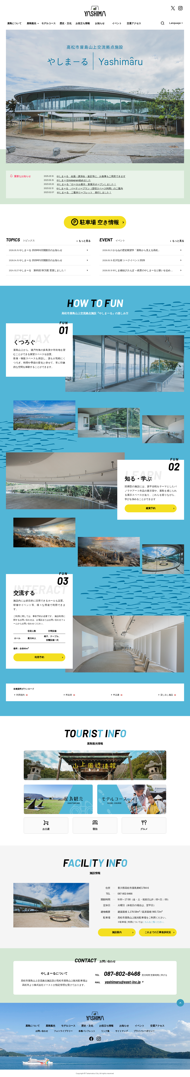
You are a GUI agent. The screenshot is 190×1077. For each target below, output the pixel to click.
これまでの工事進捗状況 (158, 932)
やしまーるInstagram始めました (74, 180)
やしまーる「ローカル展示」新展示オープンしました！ (86, 184)
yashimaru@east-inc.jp (123, 982)
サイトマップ (121, 1031)
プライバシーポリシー (144, 1031)
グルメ (144, 825)
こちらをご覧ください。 (154, 922)
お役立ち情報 (83, 23)
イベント (117, 23)
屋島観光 (31, 23)
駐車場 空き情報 (95, 222)
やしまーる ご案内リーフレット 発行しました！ (84, 192)
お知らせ (99, 23)
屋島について (14, 23)
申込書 (116, 695)
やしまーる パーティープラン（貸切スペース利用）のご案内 (89, 188)
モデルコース (48, 23)
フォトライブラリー (63, 1031)
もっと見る (85, 241)
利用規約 (20, 695)
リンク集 (105, 1031)
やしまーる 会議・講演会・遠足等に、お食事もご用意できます (91, 176)
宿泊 (95, 825)
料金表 (69, 695)
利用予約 (39, 657)
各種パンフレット (87, 1031)
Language (175, 23)
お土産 (46, 825)
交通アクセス (134, 23)
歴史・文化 (66, 23)
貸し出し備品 (166, 695)
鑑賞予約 (150, 508)
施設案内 (117, 932)
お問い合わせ (41, 1031)
